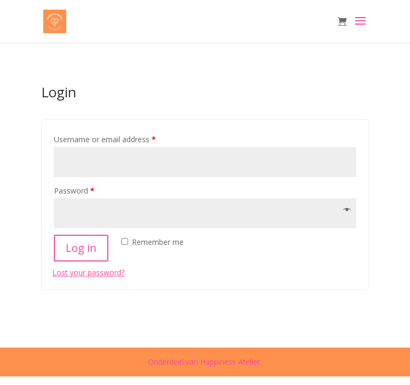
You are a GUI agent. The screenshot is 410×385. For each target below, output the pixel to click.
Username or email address (105, 139)
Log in (81, 248)
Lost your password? (88, 272)
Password (74, 191)
